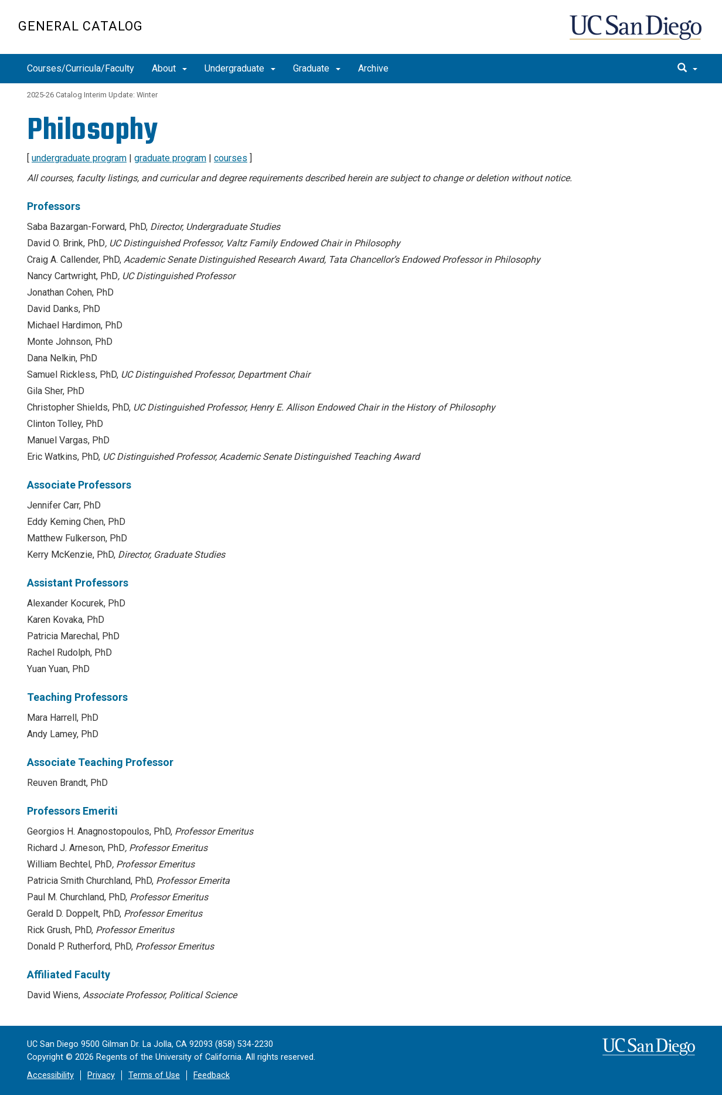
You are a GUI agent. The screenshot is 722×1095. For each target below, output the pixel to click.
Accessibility (50, 1075)
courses (230, 158)
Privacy (101, 1075)
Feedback (211, 1075)
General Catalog (80, 26)
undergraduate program (79, 158)
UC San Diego (637, 33)
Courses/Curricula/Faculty (80, 68)
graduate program (170, 158)
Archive (373, 68)
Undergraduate (240, 68)
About (169, 68)
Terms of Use (154, 1075)
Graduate (316, 68)
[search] (687, 68)
